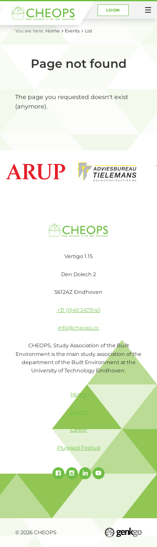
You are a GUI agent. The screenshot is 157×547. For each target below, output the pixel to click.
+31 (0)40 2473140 (78, 310)
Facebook (58, 473)
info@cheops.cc (78, 328)
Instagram (72, 473)
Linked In (85, 473)
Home (53, 31)
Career (78, 430)
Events (72, 31)
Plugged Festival (78, 448)
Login (113, 10)
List (88, 31)
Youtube (99, 473)
